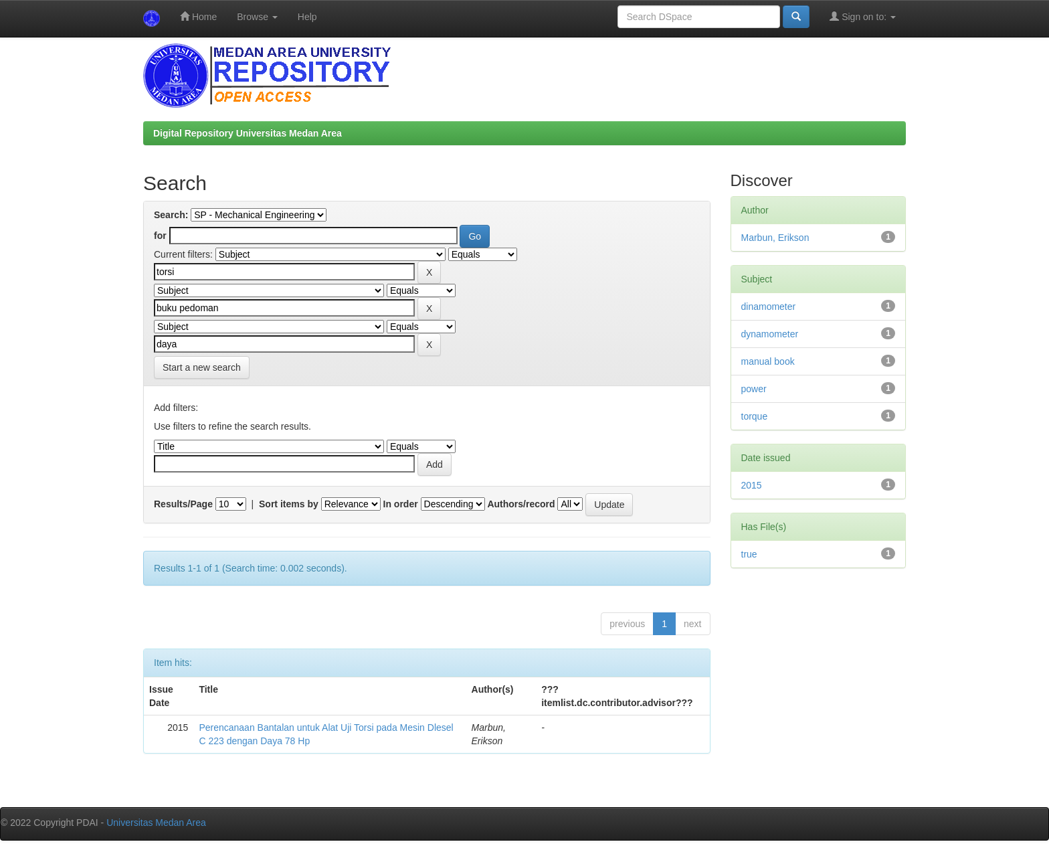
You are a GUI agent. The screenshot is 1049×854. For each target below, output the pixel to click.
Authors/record (521, 504)
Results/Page (183, 504)
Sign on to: (863, 16)
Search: (171, 214)
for (160, 235)
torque (754, 416)
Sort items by (288, 504)
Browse (257, 16)
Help (307, 16)
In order (400, 504)
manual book (768, 361)
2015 (751, 485)
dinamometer (768, 306)
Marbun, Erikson (775, 237)
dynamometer (770, 334)
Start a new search (202, 367)
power (754, 388)
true (749, 554)
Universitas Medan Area (156, 822)
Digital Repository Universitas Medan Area (247, 133)
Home (198, 16)
